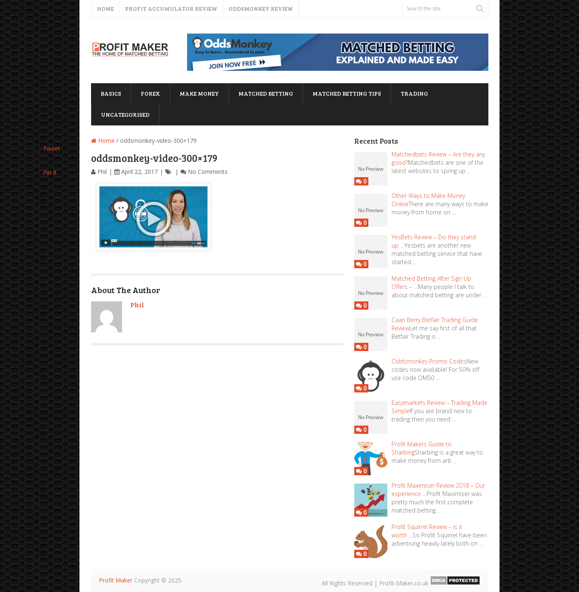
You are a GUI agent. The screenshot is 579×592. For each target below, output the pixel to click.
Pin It (50, 172)
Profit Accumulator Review (171, 8)
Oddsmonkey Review (260, 8)
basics (111, 93)
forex (150, 93)
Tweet (51, 148)
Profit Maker (115, 580)
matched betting (265, 93)
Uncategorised (125, 114)
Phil (102, 172)
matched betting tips (346, 93)
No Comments (208, 172)
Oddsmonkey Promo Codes (429, 361)
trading (414, 93)
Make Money (199, 93)
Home (105, 8)
